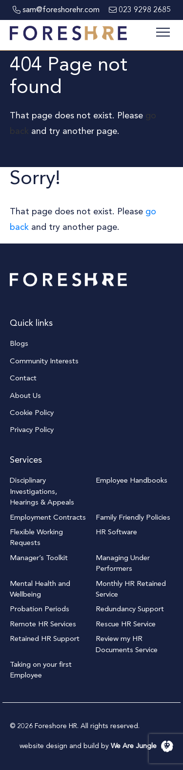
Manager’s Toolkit (39, 558)
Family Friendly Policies (133, 517)
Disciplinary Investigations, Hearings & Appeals (42, 491)
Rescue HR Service (126, 624)
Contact (23, 378)
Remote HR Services (43, 624)
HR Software (116, 532)
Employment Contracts (48, 517)
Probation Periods (39, 609)
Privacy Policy (32, 429)
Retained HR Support (45, 638)
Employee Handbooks (131, 480)
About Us (25, 395)
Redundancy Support (130, 609)
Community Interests (44, 361)
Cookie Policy (32, 412)
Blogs (19, 343)
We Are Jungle (142, 746)
